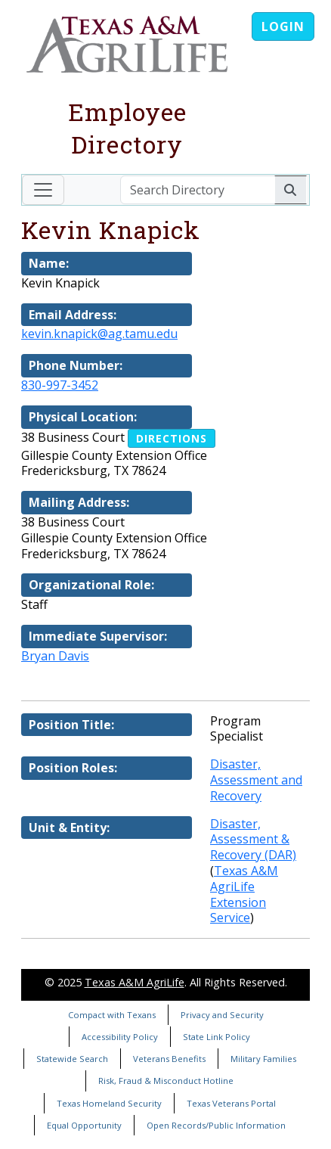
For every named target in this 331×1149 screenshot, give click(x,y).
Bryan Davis (55, 655)
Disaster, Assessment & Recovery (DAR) (253, 839)
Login (283, 26)
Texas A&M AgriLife (134, 982)
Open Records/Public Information (216, 1125)
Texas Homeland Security (109, 1103)
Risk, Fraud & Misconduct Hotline (166, 1080)
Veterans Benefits (169, 1058)
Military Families (263, 1058)
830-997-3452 (59, 385)
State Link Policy (216, 1036)
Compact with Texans (112, 1014)
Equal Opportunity (84, 1125)
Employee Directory (127, 127)
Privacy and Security (222, 1014)
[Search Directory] (197, 189)
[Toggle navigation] (43, 190)
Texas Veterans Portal (231, 1103)
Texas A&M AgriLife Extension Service (244, 894)
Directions (171, 438)
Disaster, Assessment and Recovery (256, 780)
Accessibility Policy (120, 1036)
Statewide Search (72, 1058)
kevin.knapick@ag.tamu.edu (99, 333)
